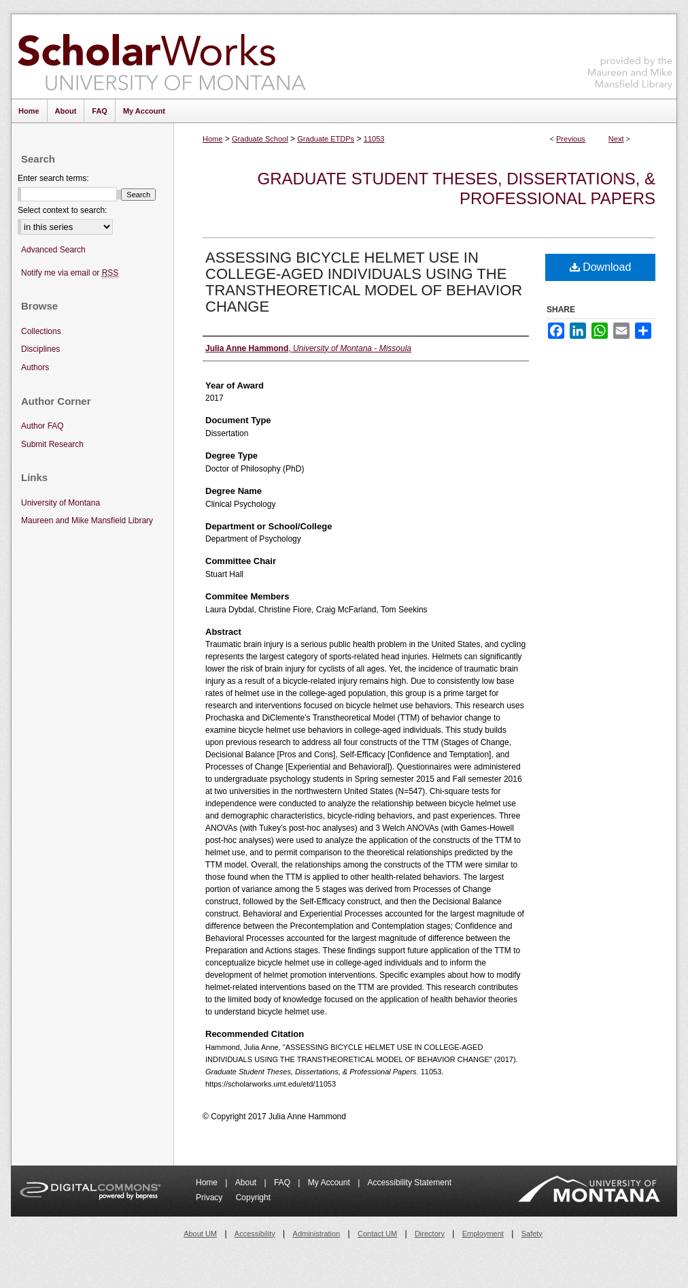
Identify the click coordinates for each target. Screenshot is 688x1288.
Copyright (253, 1197)
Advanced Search (53, 249)
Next (616, 139)
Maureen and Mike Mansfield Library (630, 54)
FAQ (283, 1182)
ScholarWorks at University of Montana (161, 56)
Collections (41, 331)
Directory (430, 1233)
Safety (532, 1233)
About (247, 1182)
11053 (374, 139)
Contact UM (377, 1233)
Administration (317, 1233)
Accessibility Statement (409, 1182)
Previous (570, 139)
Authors (35, 367)
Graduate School (260, 139)
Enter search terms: (53, 178)
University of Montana (60, 503)
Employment (483, 1233)
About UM (200, 1233)
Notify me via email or (69, 273)
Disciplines (40, 349)
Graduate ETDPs (325, 139)
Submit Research (52, 444)
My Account (330, 1182)
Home (212, 139)
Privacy (210, 1197)
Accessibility (255, 1233)
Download (601, 267)
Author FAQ (42, 426)
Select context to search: (62, 210)
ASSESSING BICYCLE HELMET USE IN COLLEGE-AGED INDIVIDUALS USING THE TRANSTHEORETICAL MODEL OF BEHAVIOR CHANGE (363, 282)
